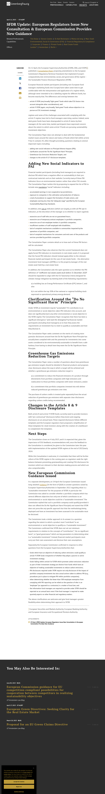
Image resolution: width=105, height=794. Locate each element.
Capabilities (71, 5)
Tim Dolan (34, 39)
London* (33, 47)
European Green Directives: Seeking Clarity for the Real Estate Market (40, 712)
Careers (71, 2)
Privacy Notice (26, 775)
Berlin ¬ (54, 47)
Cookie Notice (7, 777)
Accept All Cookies (19, 785)
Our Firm (53, 2)
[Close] (33, 771)
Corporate (36, 44)
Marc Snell (90, 39)
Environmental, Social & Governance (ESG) (47, 41)
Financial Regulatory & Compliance (80, 41)
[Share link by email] (20, 93)
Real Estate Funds (71, 44)
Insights (83, 5)
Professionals (57, 5)
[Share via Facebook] (20, 88)
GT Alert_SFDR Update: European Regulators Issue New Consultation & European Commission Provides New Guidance (57, 623)
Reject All (19, 790)
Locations (93, 5)
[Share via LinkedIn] (20, 78)
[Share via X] (20, 83)
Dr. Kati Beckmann (62, 39)
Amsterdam (43, 47)
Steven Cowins (46, 39)
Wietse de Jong (77, 39)
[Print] (20, 97)
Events (65, 2)
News (60, 2)
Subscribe (20, 68)
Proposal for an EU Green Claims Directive (37, 726)
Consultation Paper (45, 71)
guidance (43, 484)
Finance (45, 44)
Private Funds (56, 44)
